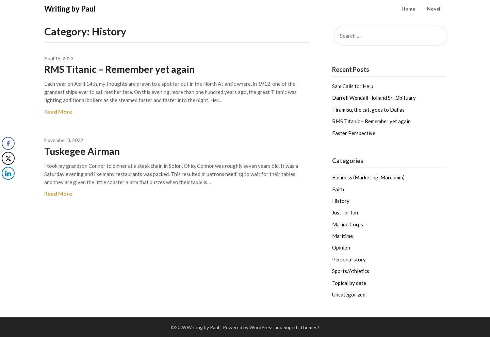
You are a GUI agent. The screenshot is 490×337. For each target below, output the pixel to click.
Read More (58, 111)
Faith (338, 189)
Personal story (349, 259)
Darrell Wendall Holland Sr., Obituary (374, 98)
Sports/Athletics (350, 271)
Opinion (341, 247)
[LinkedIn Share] (8, 173)
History (340, 201)
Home (408, 9)
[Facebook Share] (8, 143)
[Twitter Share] (8, 158)
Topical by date (349, 283)
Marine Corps (347, 224)
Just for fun (345, 212)
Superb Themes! (301, 327)
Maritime (342, 236)
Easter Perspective (353, 133)
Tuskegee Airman (82, 151)
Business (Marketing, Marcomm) (368, 177)
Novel (433, 9)
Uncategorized (348, 294)
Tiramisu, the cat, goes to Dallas (368, 110)
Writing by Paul (70, 8)
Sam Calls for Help (352, 86)
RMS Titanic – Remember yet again (119, 69)
